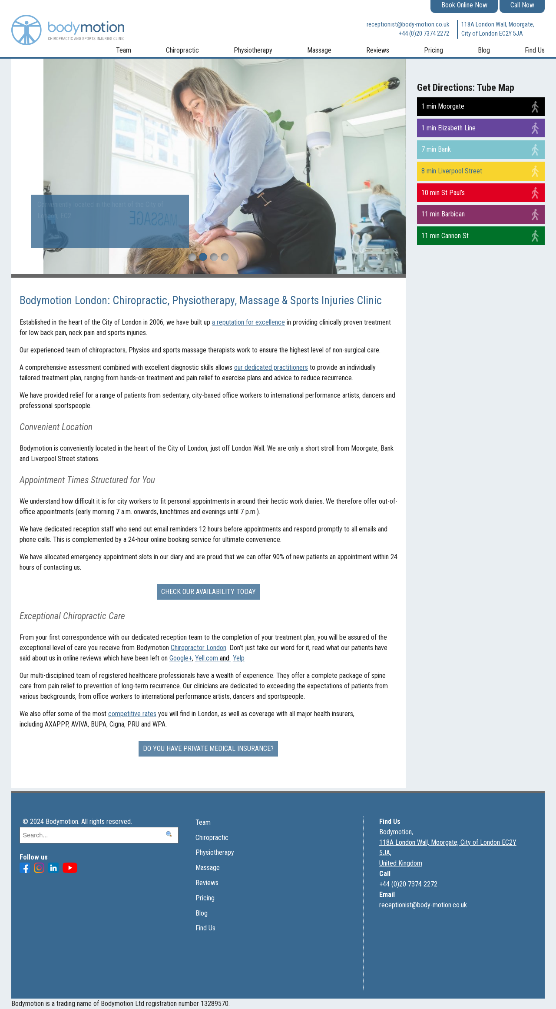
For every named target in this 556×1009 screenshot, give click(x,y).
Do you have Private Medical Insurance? (208, 748)
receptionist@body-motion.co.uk (408, 24)
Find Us (535, 50)
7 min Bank (436, 149)
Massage (319, 50)
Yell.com (213, 658)
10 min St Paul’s (443, 193)
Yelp (239, 658)
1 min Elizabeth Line (448, 128)
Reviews (377, 50)
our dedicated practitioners (271, 367)
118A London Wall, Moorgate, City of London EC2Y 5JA (497, 29)
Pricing (433, 50)
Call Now (522, 5)
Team (123, 50)
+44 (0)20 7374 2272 (424, 33)
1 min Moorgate (442, 106)
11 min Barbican (443, 214)
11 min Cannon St (445, 236)
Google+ (180, 658)
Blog (484, 50)
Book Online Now (464, 5)
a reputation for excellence (248, 322)
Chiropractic (182, 50)
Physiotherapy (253, 50)
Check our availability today (208, 591)
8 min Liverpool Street (451, 171)
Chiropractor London (198, 648)
